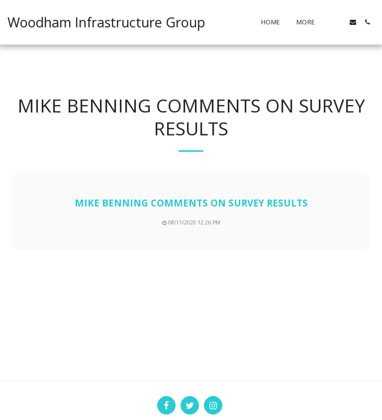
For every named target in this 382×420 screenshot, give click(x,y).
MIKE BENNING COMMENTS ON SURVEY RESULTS (191, 203)
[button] (338, 22)
